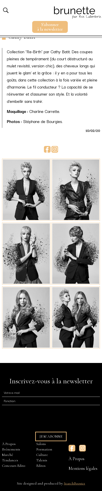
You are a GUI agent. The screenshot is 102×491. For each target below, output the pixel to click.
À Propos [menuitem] (9, 444)
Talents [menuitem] (41, 460)
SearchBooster (74, 483)
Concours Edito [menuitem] (13, 465)
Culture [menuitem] (42, 454)
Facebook (47, 149)
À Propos (76, 458)
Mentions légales (83, 468)
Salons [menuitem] (41, 444)
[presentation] (33, 416)
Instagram (54, 149)
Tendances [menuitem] (10, 460)
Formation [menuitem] (44, 449)
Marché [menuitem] (7, 454)
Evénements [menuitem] (11, 449)
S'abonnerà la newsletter (50, 27)
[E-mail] (51, 392)
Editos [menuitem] (41, 465)
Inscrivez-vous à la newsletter (51, 381)
